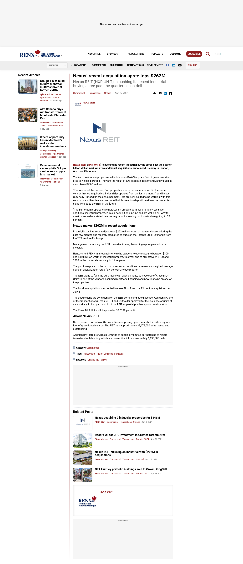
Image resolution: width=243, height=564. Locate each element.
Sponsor (112, 53)
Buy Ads (192, 65)
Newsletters (136, 53)
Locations (78, 65)
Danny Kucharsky (48, 150)
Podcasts (157, 53)
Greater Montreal (55, 125)
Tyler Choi (45, 94)
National (57, 182)
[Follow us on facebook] (169, 65)
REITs (99, 353)
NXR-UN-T (94, 164)
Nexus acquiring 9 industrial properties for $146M (127, 417)
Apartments (45, 97)
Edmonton (101, 359)
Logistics (108, 353)
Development (155, 65)
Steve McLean (101, 439)
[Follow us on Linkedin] (175, 65)
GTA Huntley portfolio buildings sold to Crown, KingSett (131, 469)
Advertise (94, 53)
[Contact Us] (181, 65)
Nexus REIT (79, 164)
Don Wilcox (45, 122)
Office (43, 125)
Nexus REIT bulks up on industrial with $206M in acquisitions (126, 453)
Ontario (107, 93)
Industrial (118, 353)
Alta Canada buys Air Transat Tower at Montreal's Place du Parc (53, 113)
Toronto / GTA (142, 439)
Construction (57, 179)
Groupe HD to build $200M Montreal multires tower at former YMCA (52, 85)
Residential (117, 65)
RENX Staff (89, 102)
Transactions (135, 65)
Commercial (99, 65)
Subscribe (194, 53)
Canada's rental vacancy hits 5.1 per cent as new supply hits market (53, 170)
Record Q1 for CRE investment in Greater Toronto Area (130, 435)
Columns (175, 53)
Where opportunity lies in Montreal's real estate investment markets (53, 141)
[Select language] (57, 65)
